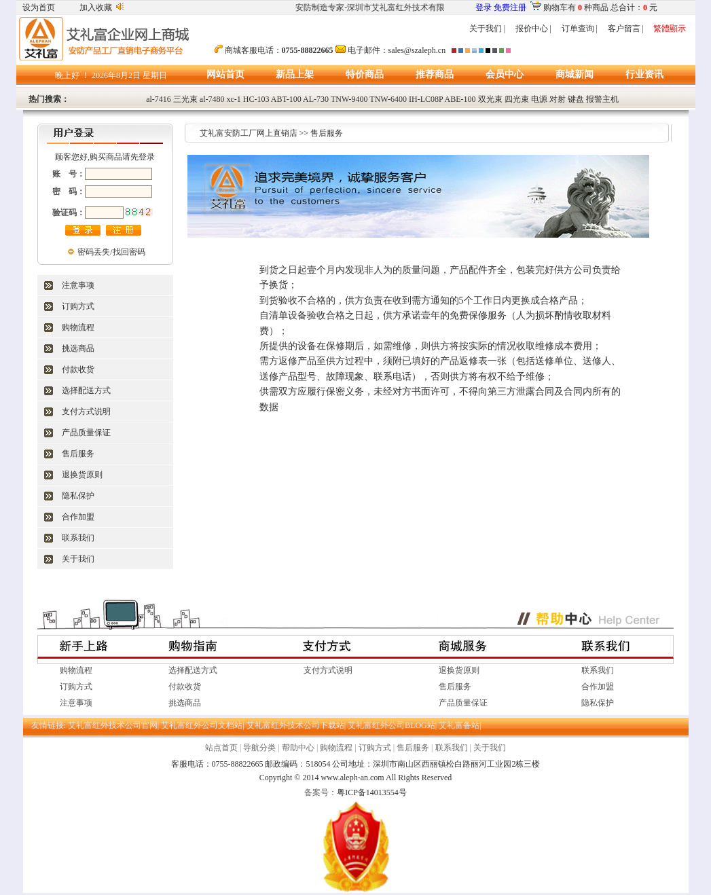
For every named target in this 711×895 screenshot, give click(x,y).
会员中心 (505, 74)
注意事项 (78, 285)
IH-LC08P (426, 99)
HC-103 (256, 99)
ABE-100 (460, 99)
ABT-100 (286, 99)
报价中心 (531, 28)
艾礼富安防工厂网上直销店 (248, 133)
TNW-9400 (349, 99)
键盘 (576, 99)
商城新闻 (574, 74)
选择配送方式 (86, 390)
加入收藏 (95, 7)
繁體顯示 (669, 28)
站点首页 (221, 747)
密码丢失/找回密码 (111, 252)
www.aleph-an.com (352, 777)
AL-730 (316, 99)
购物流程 (78, 327)
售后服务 (78, 453)
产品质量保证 (86, 432)
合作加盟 (78, 517)
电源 (539, 99)
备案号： (320, 792)
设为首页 (38, 7)
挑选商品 (78, 348)
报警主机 (602, 99)
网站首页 (225, 74)
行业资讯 (644, 74)
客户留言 (624, 28)
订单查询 (578, 28)
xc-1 (234, 99)
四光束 (517, 99)
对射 (557, 99)
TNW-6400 (388, 99)
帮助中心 (298, 747)
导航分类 (259, 747)
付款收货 (78, 369)
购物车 (555, 7)
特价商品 (365, 74)
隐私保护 (78, 495)
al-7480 (212, 99)
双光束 (490, 99)
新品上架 (295, 74)
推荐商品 (435, 74)
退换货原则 (82, 474)
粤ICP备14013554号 (372, 792)
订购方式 (78, 306)
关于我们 (485, 28)
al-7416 (158, 99)
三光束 (185, 99)
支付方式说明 (86, 411)
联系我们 (78, 538)
